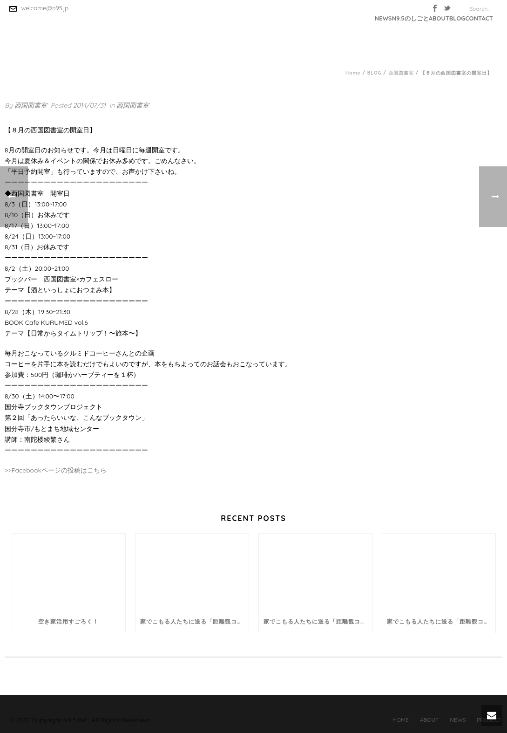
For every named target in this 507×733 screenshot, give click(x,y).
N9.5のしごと (410, 18)
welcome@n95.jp (45, 8)
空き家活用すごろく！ (68, 621)
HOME (400, 719)
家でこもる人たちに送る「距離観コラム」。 (194, 621)
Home (353, 73)
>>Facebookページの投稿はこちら (56, 470)
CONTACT (479, 18)
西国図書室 (401, 73)
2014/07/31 (89, 105)
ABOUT (439, 18)
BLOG (457, 18)
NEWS (383, 18)
